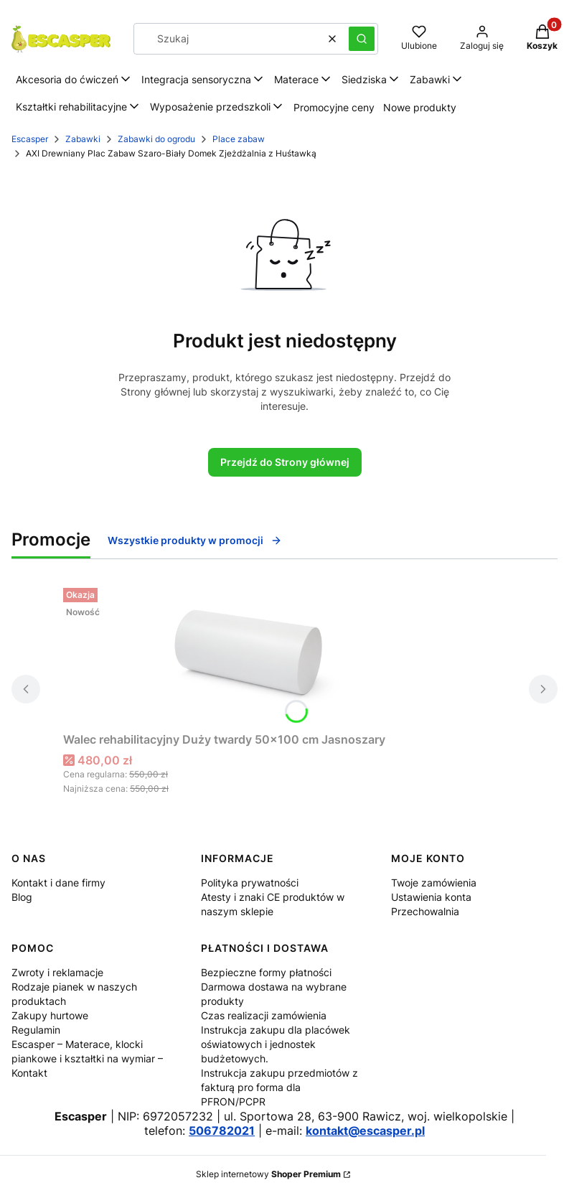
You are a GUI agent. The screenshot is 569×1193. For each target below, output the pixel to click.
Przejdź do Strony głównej (284, 462)
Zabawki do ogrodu (156, 139)
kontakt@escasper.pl (365, 1130)
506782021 (222, 1130)
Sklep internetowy (268, 1174)
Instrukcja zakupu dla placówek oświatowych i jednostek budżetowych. (275, 1044)
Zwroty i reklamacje (57, 972)
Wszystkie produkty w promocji (195, 540)
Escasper (29, 139)
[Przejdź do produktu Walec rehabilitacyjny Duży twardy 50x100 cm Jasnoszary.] (242, 654)
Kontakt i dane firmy (58, 882)
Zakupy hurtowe (49, 1015)
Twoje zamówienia (433, 882)
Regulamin (35, 1030)
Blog (21, 897)
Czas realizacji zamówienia (263, 1015)
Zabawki (82, 139)
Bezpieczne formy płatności (266, 972)
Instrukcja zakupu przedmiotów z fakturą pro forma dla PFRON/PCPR (279, 1087)
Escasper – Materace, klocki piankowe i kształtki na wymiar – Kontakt (87, 1058)
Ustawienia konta (431, 897)
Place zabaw (238, 139)
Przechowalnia (425, 911)
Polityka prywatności (249, 882)
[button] (362, 39)
